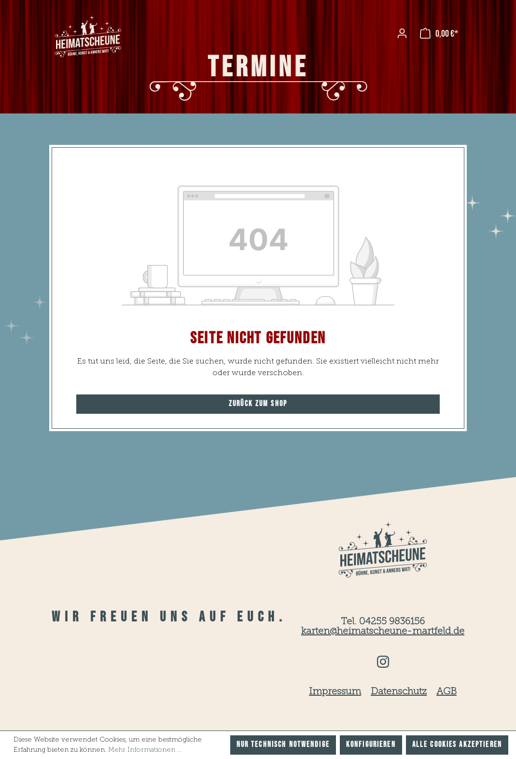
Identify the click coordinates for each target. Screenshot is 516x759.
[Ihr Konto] (402, 33)
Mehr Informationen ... (144, 749)
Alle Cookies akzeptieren (457, 744)
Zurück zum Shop (258, 403)
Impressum (335, 692)
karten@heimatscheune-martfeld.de (382, 631)
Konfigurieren (371, 744)
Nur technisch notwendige (283, 744)
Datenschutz (399, 692)
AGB (446, 692)
